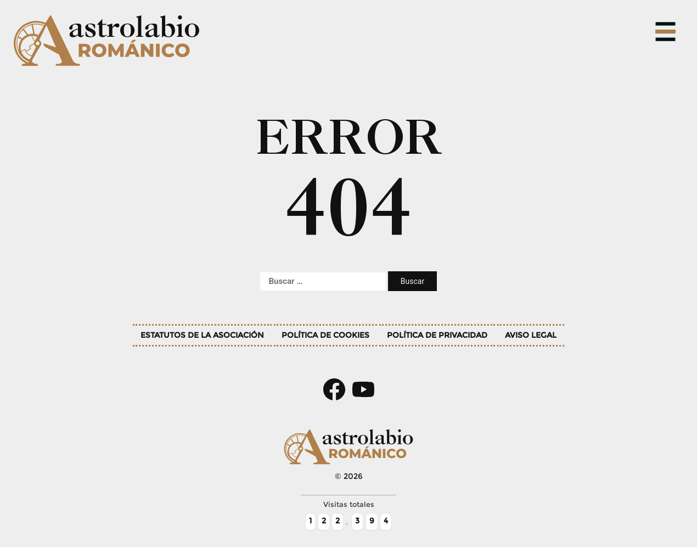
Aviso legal (531, 335)
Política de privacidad (437, 335)
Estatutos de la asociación (202, 335)
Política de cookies (325, 335)
